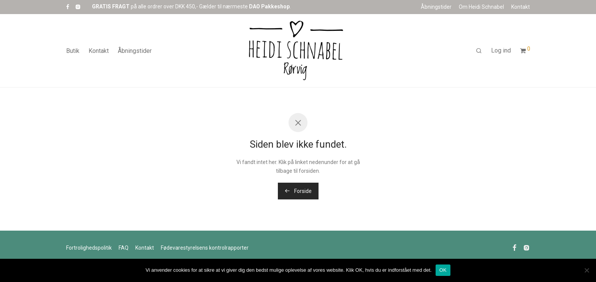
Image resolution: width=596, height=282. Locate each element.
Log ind (501, 50)
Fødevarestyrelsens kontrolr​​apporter (205, 248)
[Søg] (479, 51)
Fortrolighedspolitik (89, 248)
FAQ (123, 248)
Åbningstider (436, 7)
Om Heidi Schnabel (481, 7)
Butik (72, 50)
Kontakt (520, 7)
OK (443, 270)
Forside (298, 191)
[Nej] (586, 270)
